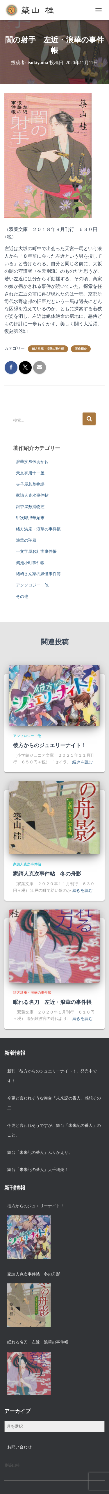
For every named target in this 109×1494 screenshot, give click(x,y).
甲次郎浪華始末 (30, 517)
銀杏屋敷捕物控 (30, 506)
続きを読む (82, 762)
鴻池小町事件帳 (30, 562)
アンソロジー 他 (32, 585)
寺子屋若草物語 (30, 484)
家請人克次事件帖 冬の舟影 (47, 874)
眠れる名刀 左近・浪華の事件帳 (52, 1002)
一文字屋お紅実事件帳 (36, 551)
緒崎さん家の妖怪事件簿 (38, 573)
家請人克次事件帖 (32, 495)
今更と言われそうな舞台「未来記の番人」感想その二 (54, 1103)
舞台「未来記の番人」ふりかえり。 (39, 1152)
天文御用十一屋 (30, 473)
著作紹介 (81, 348)
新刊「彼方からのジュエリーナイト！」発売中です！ (52, 1076)
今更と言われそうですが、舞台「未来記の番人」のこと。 (54, 1130)
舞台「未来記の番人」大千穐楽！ (37, 1169)
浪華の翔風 (26, 540)
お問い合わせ (19, 1447)
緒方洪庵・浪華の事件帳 (48, 348)
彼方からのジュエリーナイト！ (49, 745)
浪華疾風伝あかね (32, 461)
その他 (22, 596)
